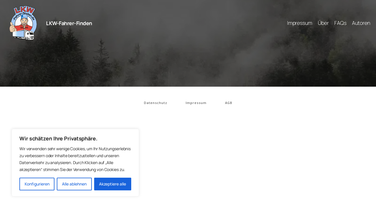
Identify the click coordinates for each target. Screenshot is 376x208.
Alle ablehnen (74, 184)
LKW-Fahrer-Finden (69, 23)
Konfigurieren (37, 184)
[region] (75, 162)
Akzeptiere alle (112, 184)
